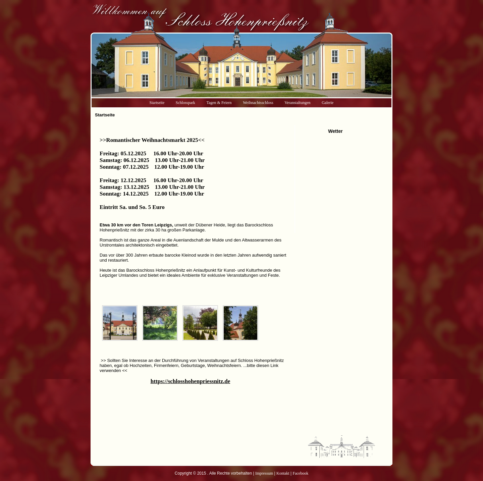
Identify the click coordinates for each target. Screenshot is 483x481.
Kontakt (282, 473)
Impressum (264, 473)
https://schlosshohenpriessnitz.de (190, 381)
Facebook (301, 473)
